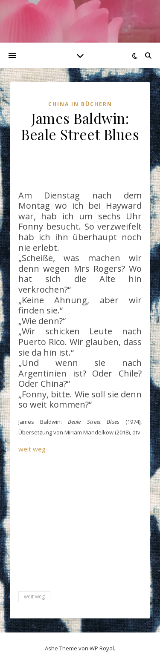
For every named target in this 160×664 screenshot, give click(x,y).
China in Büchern (80, 104)
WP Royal (102, 648)
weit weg (32, 449)
